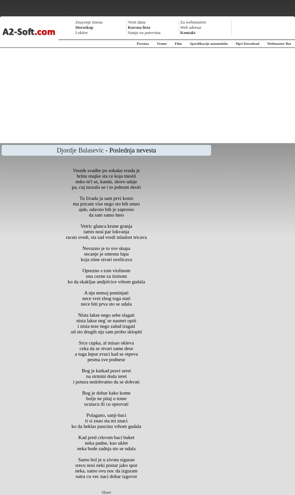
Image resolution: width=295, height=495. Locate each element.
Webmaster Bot (279, 43)
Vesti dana (137, 22)
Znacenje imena (89, 22)
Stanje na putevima (144, 32)
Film (178, 43)
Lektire (81, 32)
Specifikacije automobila (209, 43)
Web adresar (190, 27)
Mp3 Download (247, 43)
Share (106, 492)
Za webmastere (193, 22)
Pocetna (143, 43)
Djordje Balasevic (80, 150)
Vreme (162, 43)
